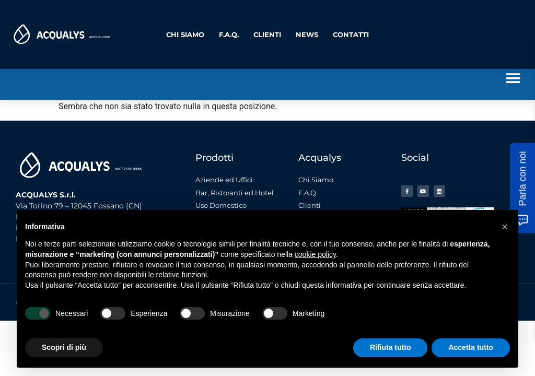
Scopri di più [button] (64, 347)
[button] (513, 78)
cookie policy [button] (315, 254)
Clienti (267, 34)
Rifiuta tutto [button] (390, 347)
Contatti (351, 34)
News (307, 34)
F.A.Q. (229, 34)
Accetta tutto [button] (470, 347)
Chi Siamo (185, 34)
